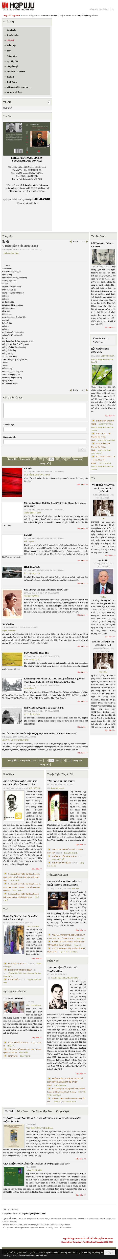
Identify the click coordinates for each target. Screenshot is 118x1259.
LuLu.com (43, 185)
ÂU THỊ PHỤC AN (32, 573)
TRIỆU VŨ (11, 1046)
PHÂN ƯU (103, 560)
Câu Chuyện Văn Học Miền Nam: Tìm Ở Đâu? (46, 589)
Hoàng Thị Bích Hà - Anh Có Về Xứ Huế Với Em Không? (20, 918)
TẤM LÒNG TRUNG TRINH (61, 781)
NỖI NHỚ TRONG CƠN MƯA (100, 351)
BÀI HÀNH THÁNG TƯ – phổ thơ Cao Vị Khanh (103, 460)
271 (34, 459)
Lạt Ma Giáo (8, 624)
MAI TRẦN (57, 1095)
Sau (83, 241)
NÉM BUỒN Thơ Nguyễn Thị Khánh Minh (100, 446)
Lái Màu (28, 468)
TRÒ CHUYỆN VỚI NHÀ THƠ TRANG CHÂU (62, 969)
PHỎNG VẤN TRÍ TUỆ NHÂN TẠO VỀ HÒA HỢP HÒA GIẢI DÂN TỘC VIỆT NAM (65, 1082)
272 (40, 459)
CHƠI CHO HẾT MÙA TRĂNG (64, 856)
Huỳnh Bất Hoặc (9, 630)
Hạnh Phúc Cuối (32, 567)
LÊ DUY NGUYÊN (15, 973)
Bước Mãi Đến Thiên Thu (36, 653)
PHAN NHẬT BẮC (58, 859)
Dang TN (99, 453)
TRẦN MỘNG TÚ (11, 253)
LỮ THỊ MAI (29, 541)
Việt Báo (103, 672)
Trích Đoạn (22, 1111)
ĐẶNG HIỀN (23, 1052)
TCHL (103, 518)
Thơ (5, 909)
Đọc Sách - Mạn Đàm (42, 1111)
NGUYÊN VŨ (30, 688)
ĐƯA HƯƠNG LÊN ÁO (17, 963)
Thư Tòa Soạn (98, 236)
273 (46, 459)
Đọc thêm (81, 484)
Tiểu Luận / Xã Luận (57, 875)
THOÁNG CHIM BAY (14, 998)
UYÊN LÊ (7, 108)
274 (51, 459)
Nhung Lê (77, 945)
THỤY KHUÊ (14, 880)
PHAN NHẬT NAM (69, 1102)
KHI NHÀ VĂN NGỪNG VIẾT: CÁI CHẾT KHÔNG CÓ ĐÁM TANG (64, 883)
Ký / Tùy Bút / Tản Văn (14, 991)
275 (57, 459)
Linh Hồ (28, 535)
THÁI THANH (25, 1056)
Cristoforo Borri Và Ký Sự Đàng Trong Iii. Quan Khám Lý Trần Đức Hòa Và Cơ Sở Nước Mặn (21, 877)
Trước (75, 241)
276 (63, 459)
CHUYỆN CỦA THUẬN (61, 863)
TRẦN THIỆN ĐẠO (32, 513)
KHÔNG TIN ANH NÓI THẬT (20, 970)
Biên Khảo (8, 774)
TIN (93, 478)
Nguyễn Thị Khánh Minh (68, 952)
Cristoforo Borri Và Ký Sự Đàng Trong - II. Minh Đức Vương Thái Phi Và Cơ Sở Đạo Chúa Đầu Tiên (22, 887)
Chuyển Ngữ (62, 1111)
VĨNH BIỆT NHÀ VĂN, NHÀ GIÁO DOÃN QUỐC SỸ (103, 488)
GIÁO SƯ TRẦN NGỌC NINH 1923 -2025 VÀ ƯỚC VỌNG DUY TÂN (20, 783)
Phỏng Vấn (52, 960)
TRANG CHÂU (72, 978)
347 (38, 659)
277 (68, 459)
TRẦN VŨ (57, 1102)
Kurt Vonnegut (30, 659)
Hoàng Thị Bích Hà (32, 926)
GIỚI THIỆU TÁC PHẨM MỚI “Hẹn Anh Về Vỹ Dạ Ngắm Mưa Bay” (36, 1163)
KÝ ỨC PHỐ (13, 979)
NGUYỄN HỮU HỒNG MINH (37, 475)
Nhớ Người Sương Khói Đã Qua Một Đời (44, 708)
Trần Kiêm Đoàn (60, 1085)
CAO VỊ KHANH (105, 463)
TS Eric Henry (47, 1128)
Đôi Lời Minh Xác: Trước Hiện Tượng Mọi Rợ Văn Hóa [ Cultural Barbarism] (39, 733)
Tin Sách (9, 1111)
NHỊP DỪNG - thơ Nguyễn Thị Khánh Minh (101, 437)
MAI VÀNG (13, 1056)
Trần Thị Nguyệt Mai (33, 1005)
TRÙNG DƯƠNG (31, 596)
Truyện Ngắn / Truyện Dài (60, 774)
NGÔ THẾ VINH (35, 788)
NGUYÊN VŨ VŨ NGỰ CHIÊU (15, 740)
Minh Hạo (75, 889)
